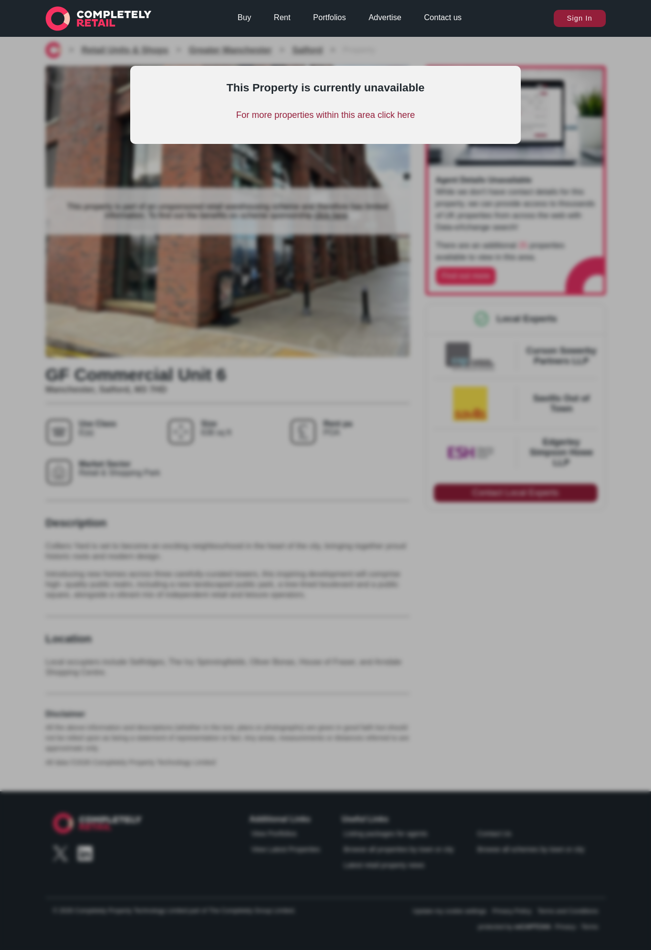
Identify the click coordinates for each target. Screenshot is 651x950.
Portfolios (329, 17)
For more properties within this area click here (325, 115)
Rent (282, 17)
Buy (245, 17)
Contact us (442, 17)
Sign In (580, 18)
